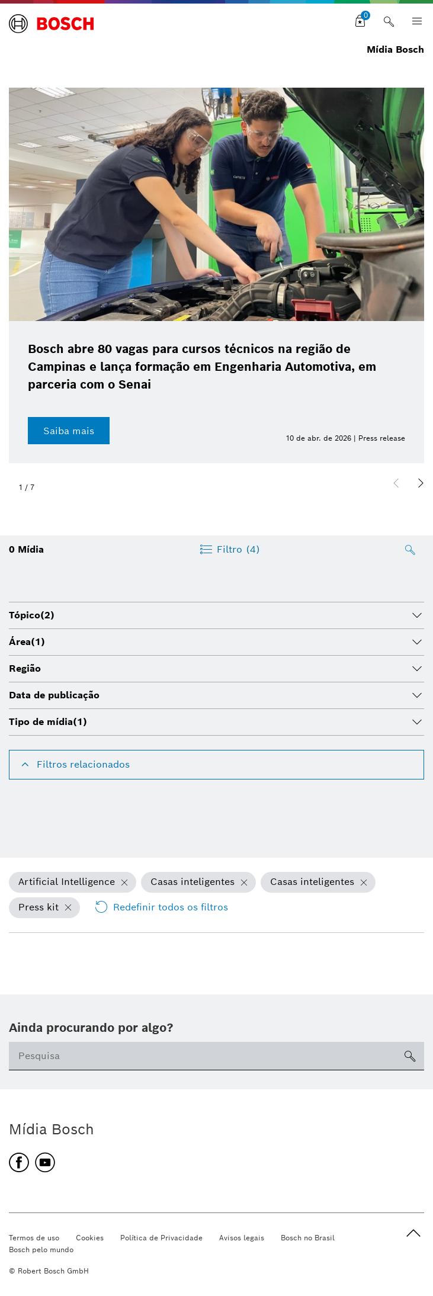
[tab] (216, 615)
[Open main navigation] (413, 21)
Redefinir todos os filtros (161, 907)
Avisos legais (241, 1237)
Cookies (90, 1237)
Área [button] (27, 642)
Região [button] (25, 668)
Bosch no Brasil (308, 1237)
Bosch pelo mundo (41, 1249)
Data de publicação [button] (54, 695)
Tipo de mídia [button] (48, 722)
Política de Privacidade (161, 1237)
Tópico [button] (31, 615)
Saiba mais (68, 431)
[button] (420, 483)
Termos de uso (34, 1237)
